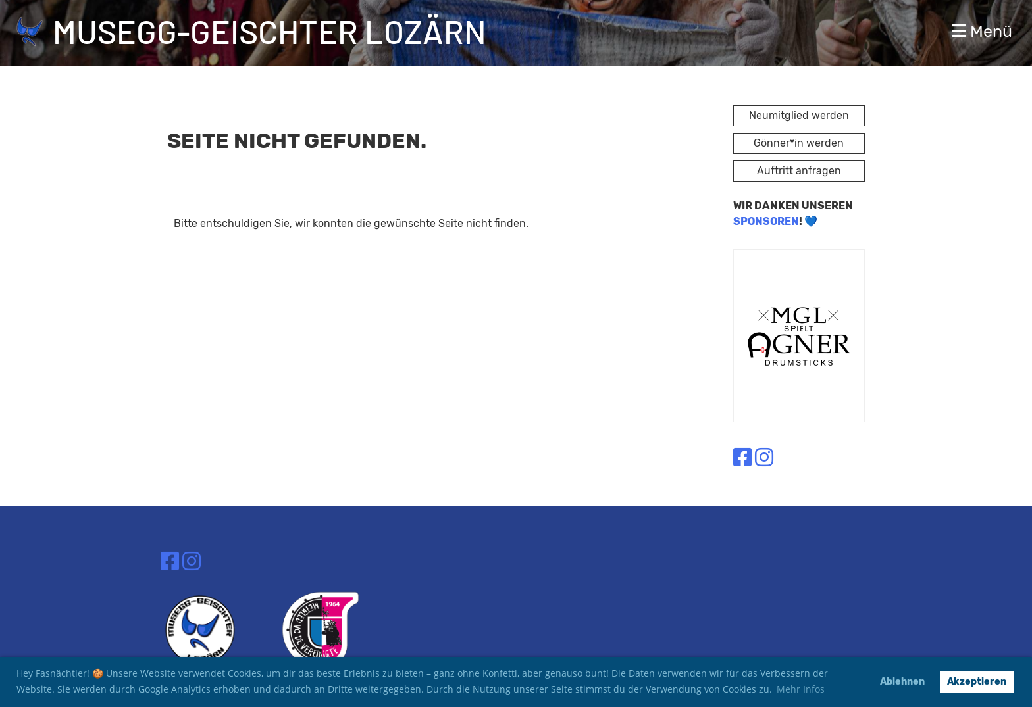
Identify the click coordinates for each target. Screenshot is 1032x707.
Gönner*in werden (799, 143)
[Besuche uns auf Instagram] (764, 457)
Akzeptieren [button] (976, 681)
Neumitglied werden (799, 115)
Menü (982, 31)
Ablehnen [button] (902, 681)
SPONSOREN (766, 221)
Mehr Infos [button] (801, 689)
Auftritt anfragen (799, 170)
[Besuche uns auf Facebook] (742, 457)
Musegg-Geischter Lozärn (269, 31)
